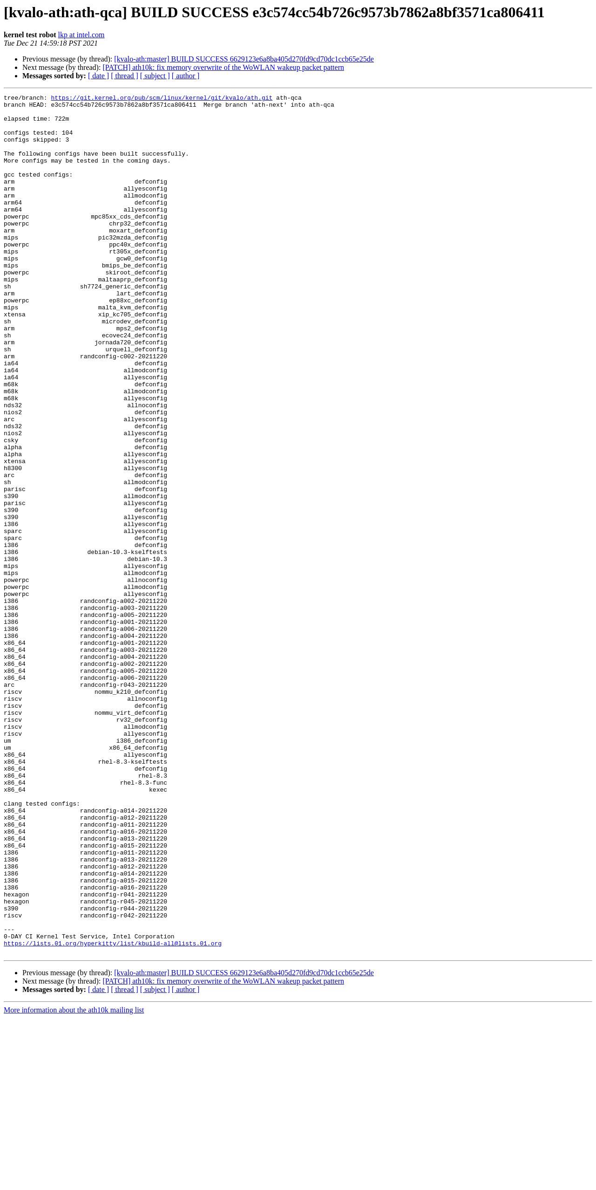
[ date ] (98, 76)
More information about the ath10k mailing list (74, 1182)
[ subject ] (155, 76)
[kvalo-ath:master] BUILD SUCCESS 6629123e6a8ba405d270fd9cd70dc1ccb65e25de (244, 59)
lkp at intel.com (81, 35)
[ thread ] (124, 76)
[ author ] (186, 76)
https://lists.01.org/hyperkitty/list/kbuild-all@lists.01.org (113, 1113)
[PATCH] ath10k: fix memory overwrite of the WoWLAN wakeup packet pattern (223, 67)
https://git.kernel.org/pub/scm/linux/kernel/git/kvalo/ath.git (161, 99)
